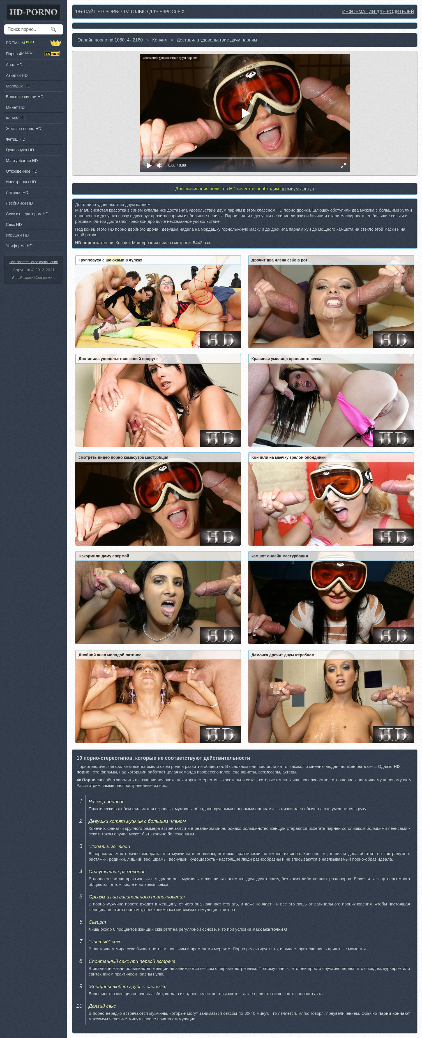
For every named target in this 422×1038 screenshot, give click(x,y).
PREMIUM (33, 43)
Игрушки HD (17, 235)
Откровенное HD (21, 171)
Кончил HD (16, 118)
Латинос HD (17, 192)
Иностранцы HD (21, 182)
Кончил (159, 40)
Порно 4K (33, 54)
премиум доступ (297, 188)
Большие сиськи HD (24, 96)
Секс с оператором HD (27, 214)
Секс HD (14, 224)
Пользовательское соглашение (34, 262)
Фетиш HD (15, 139)
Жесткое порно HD (23, 128)
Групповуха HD (20, 150)
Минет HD (15, 107)
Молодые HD (18, 86)
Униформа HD (19, 246)
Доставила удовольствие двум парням (217, 40)
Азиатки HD (17, 75)
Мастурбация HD (22, 160)
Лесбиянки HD (19, 203)
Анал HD (14, 64)
